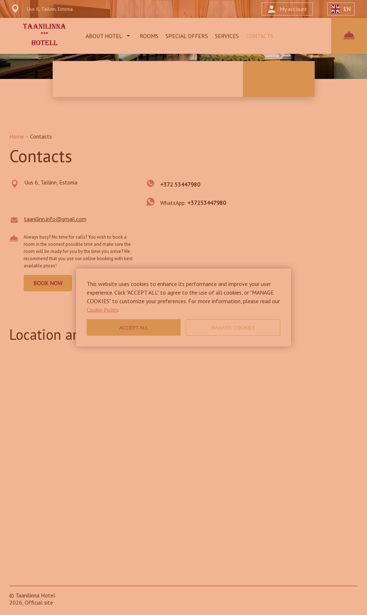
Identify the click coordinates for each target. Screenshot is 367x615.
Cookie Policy (102, 309)
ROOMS (149, 35)
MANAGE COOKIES (233, 327)
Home (17, 136)
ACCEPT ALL (133, 327)
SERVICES (227, 35)
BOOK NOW (47, 283)
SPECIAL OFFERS (187, 35)
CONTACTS (259, 35)
